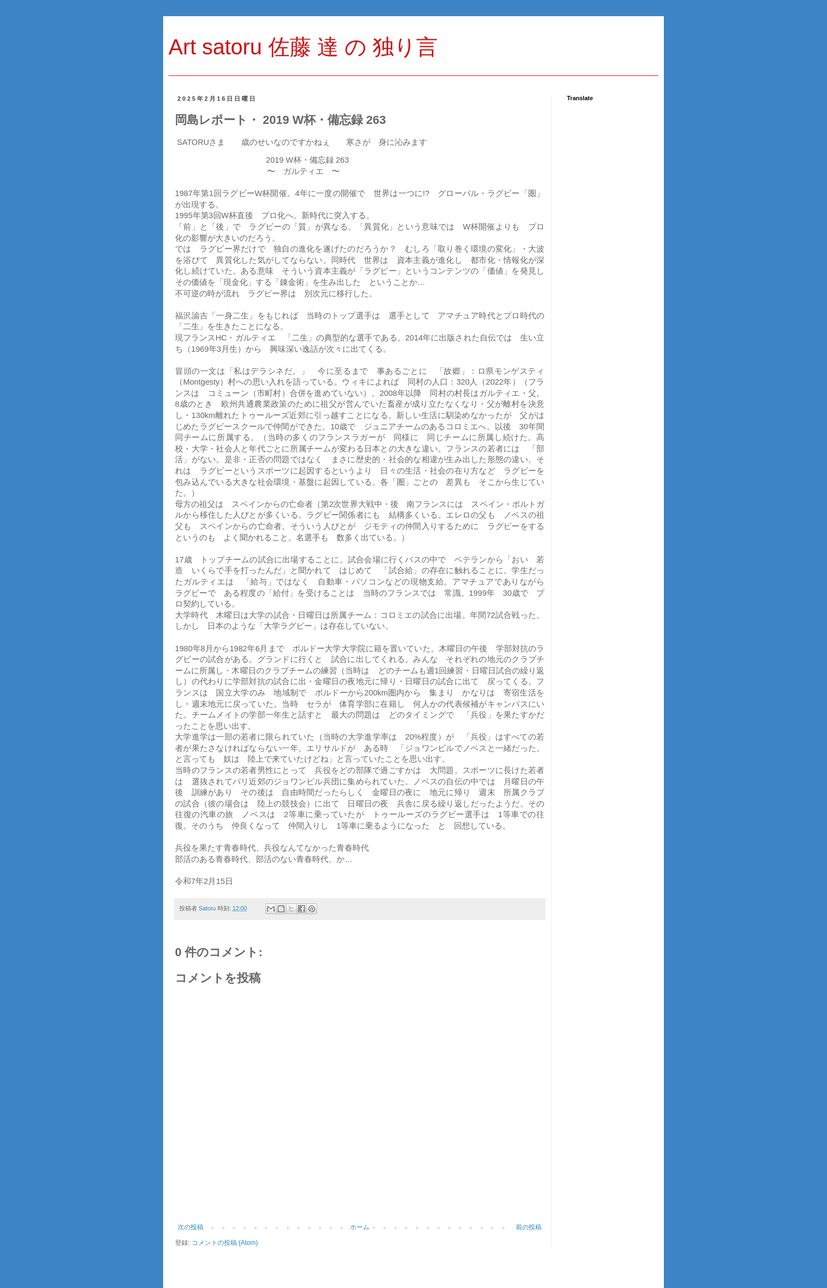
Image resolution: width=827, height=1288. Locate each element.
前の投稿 (529, 1227)
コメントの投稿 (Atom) (225, 1243)
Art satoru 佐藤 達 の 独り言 (303, 47)
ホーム (359, 1227)
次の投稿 (191, 1227)
